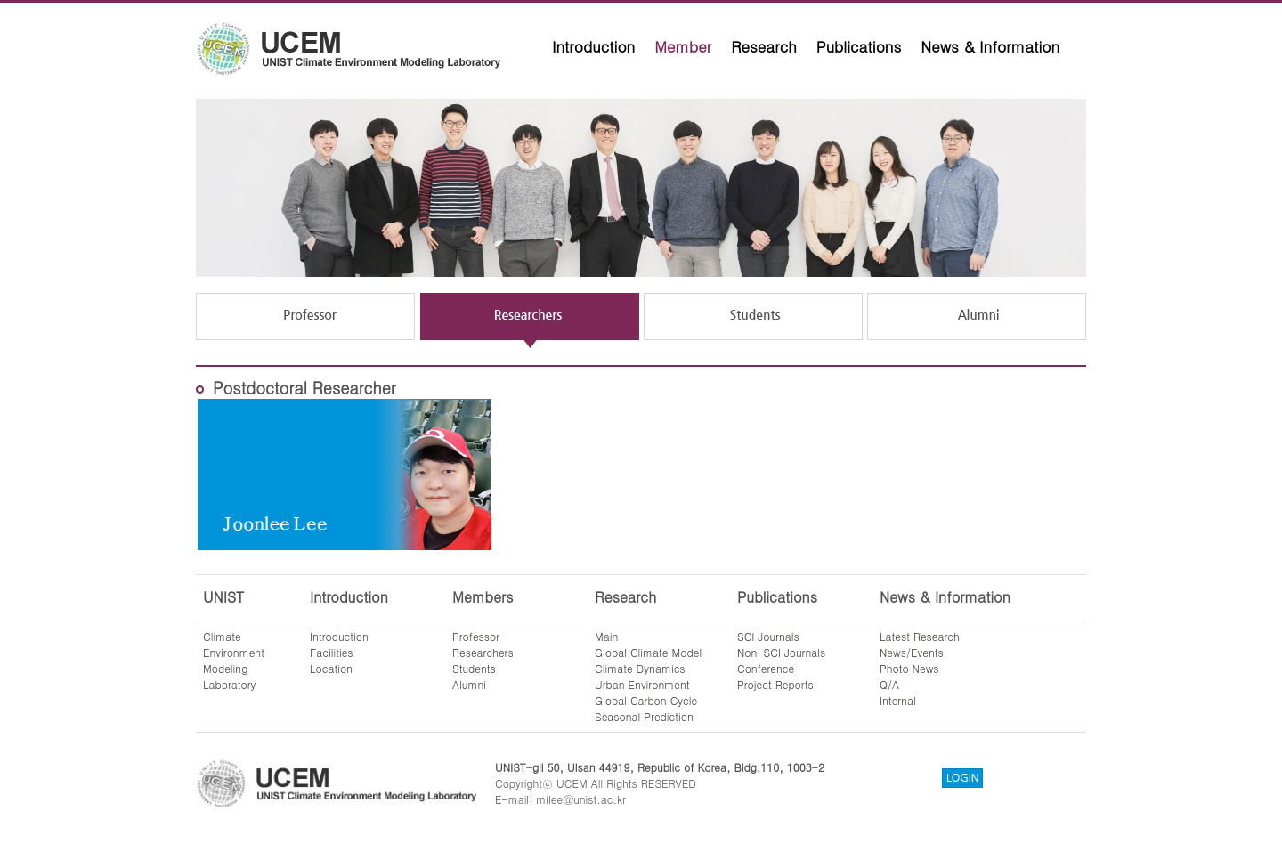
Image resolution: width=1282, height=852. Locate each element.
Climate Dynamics (640, 668)
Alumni (469, 684)
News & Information (990, 46)
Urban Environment (642, 684)
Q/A (889, 684)
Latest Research (920, 636)
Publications (859, 46)
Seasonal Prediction (644, 716)
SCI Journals (768, 636)
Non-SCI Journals (781, 652)
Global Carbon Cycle (646, 700)
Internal (898, 700)
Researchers (483, 652)
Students (474, 668)
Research (764, 46)
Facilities (331, 652)
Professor (475, 636)
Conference (765, 668)
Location (331, 668)
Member (682, 46)
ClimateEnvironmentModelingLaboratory (233, 660)
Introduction (593, 46)
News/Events (912, 652)
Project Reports (775, 684)
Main (606, 636)
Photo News (909, 668)
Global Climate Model (648, 652)
